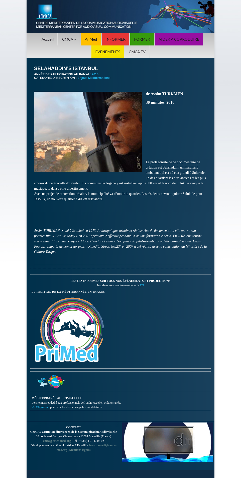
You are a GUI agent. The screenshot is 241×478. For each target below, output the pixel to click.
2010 (95, 74)
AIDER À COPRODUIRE (179, 39)
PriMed (90, 39)
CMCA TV (137, 51)
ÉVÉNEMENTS (107, 51)
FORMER (142, 39)
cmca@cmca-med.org (57, 441)
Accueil (48, 39)
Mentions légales (79, 450)
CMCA (69, 39)
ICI (142, 285)
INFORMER (115, 39)
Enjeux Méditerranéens (93, 78)
